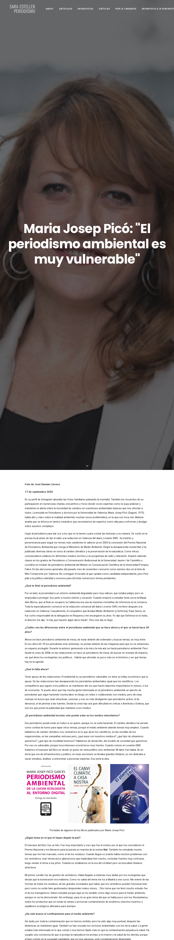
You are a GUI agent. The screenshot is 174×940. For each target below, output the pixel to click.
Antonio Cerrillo (70, 806)
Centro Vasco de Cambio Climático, (75, 743)
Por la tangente (121, 8)
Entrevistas (81, 8)
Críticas (100, 8)
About (46, 8)
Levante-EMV (109, 224)
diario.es (96, 810)
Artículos (61, 8)
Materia (77, 645)
